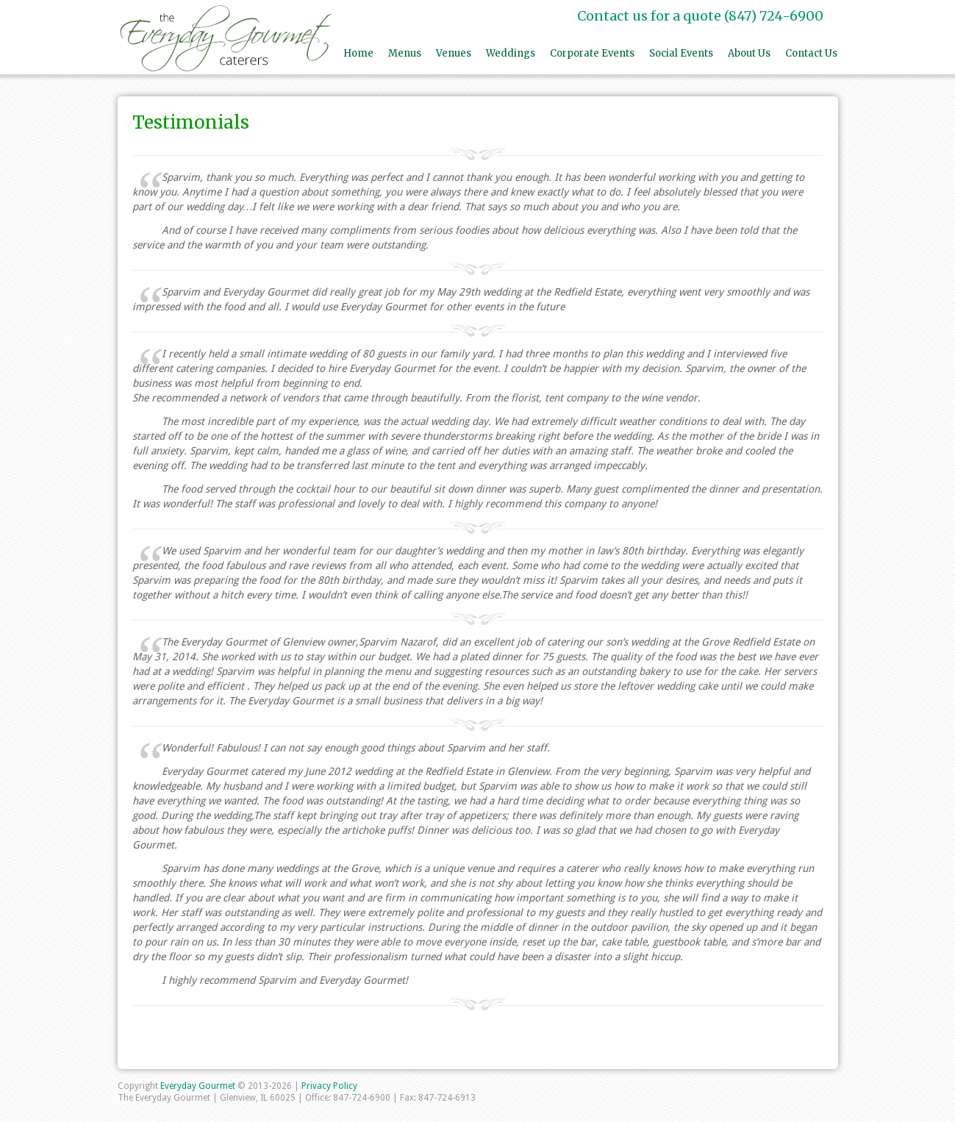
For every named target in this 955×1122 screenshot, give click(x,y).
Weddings (510, 53)
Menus (404, 53)
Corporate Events (592, 53)
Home (358, 53)
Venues (453, 53)
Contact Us (811, 53)
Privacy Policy (329, 1086)
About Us (749, 53)
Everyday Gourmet (198, 1086)
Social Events (681, 53)
